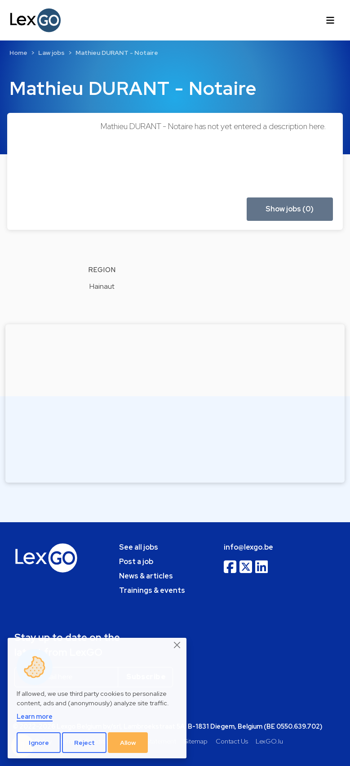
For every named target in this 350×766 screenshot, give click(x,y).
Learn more (35, 716)
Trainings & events (152, 590)
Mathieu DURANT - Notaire (116, 53)
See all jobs (138, 547)
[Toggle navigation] (330, 20)
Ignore (39, 743)
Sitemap (196, 741)
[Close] (177, 645)
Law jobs (51, 53)
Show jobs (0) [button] (290, 209)
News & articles (146, 576)
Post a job (136, 561)
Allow (128, 743)
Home (18, 53)
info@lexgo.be (248, 547)
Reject (84, 743)
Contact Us (232, 741)
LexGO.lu (269, 741)
